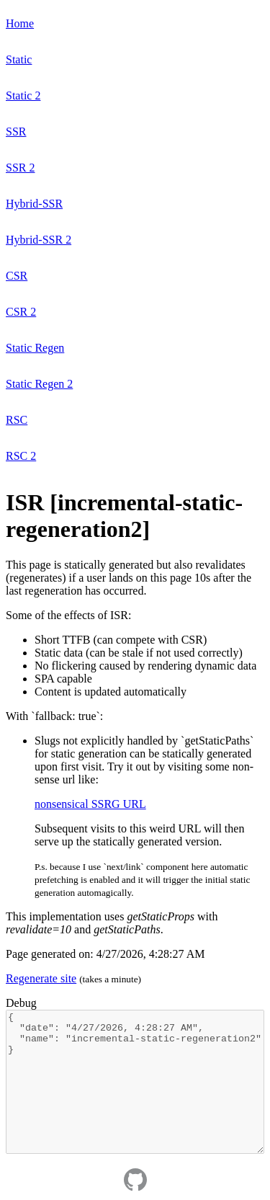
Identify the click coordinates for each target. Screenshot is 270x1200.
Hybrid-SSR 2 (38, 240)
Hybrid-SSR (34, 203)
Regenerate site (41, 978)
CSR (16, 276)
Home (20, 23)
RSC (16, 420)
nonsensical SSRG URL (90, 804)
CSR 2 (21, 312)
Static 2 (23, 95)
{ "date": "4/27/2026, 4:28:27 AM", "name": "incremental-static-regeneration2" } (135, 1082)
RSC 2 (21, 456)
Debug (21, 1003)
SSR (16, 131)
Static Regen (35, 348)
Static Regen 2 (39, 384)
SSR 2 (20, 167)
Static (19, 59)
